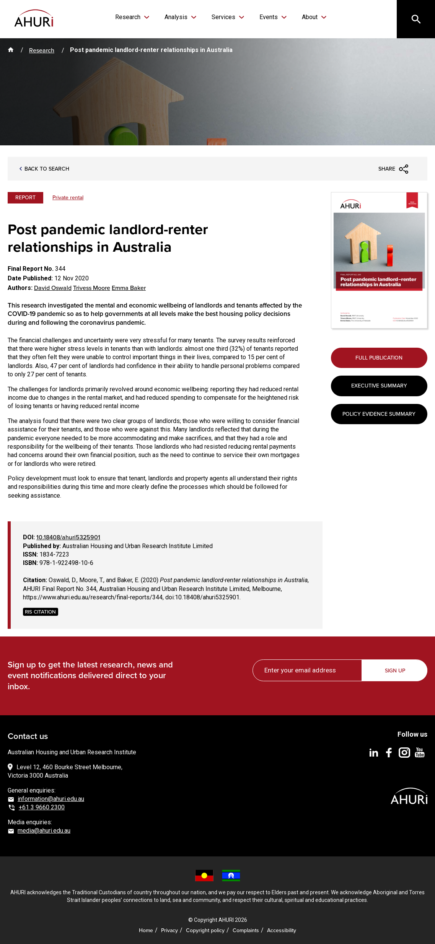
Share (386, 169)
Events (269, 17)
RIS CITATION (40, 611)
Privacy (169, 930)
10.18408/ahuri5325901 (68, 537)
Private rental (67, 197)
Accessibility (281, 930)
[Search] (416, 19)
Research (128, 17)
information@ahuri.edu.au (51, 798)
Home (146, 930)
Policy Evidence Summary (378, 414)
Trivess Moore (91, 287)
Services (224, 17)
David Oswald (53, 287)
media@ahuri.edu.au (44, 830)
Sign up (395, 670)
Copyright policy (205, 930)
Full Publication (378, 357)
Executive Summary (379, 385)
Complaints (246, 930)
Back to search (46, 169)
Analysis (177, 17)
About (310, 17)
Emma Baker (129, 287)
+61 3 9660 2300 (42, 807)
